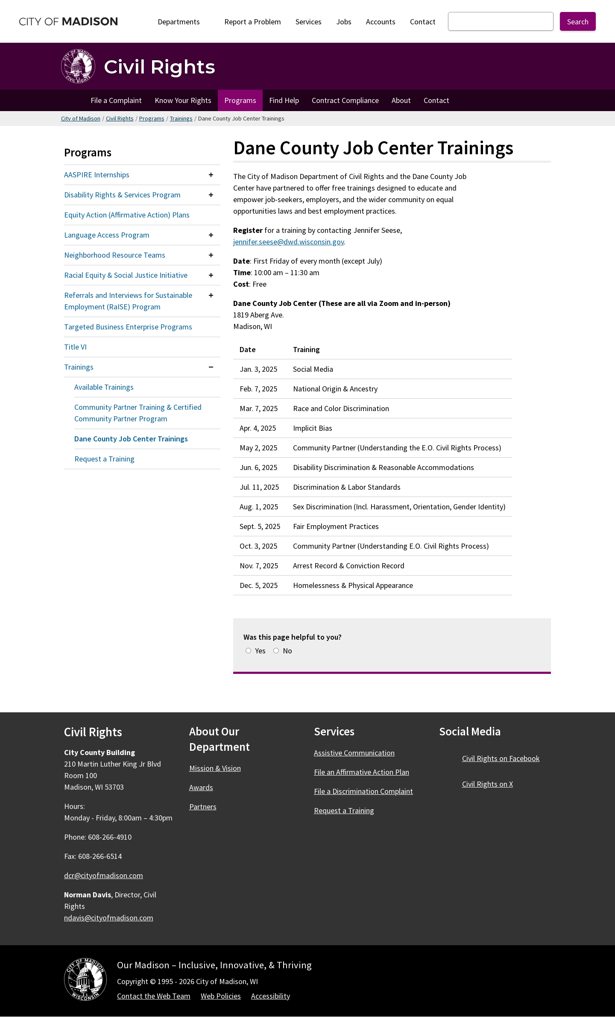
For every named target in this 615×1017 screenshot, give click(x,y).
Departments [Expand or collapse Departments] (184, 21)
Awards (201, 787)
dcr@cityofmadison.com (103, 875)
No (287, 650)
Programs (240, 100)
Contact (423, 21)
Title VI (75, 347)
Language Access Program (106, 235)
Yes (260, 650)
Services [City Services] (309, 21)
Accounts (380, 21)
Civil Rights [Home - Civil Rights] (159, 66)
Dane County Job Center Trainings (131, 439)
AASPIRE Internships (96, 174)
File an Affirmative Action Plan (361, 772)
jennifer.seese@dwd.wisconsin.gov (288, 242)
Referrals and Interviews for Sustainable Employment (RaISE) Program (128, 301)
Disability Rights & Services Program (122, 195)
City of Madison (80, 118)
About (401, 100)
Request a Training (104, 459)
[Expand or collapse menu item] (211, 174)
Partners (203, 806)
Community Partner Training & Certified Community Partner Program (138, 412)
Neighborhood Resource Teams (114, 255)
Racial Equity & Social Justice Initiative (125, 275)
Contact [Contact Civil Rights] (436, 100)
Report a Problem (252, 21)
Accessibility (270, 996)
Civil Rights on (506, 758)
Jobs (343, 21)
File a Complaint (116, 100)
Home (72, 100)
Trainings (181, 118)
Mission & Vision (215, 768)
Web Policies (221, 996)
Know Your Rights (183, 100)
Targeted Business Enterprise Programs (128, 327)
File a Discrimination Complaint (363, 791)
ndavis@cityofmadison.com (108, 918)
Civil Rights (120, 118)
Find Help (284, 100)
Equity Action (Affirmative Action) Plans (127, 215)
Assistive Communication (354, 753)
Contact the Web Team (153, 996)
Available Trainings (104, 387)
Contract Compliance (345, 100)
